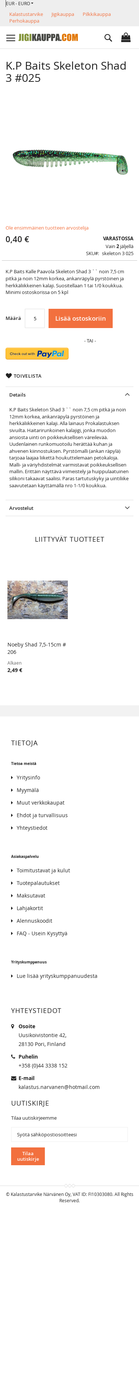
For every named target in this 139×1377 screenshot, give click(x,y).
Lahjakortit (30, 908)
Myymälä (28, 789)
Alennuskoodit (34, 920)
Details (17, 394)
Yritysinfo (28, 777)
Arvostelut (21, 508)
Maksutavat (31, 895)
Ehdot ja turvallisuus (42, 815)
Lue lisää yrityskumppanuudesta (57, 975)
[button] (19, 3)
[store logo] (48, 37)
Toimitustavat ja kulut (43, 870)
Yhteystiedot (32, 827)
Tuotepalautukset (38, 882)
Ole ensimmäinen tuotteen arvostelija (47, 227)
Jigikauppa (63, 14)
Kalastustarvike (26, 14)
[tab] (69, 394)
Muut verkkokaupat (40, 802)
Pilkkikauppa (97, 14)
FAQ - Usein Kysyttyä (42, 933)
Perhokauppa (24, 20)
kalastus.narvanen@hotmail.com (59, 1086)
